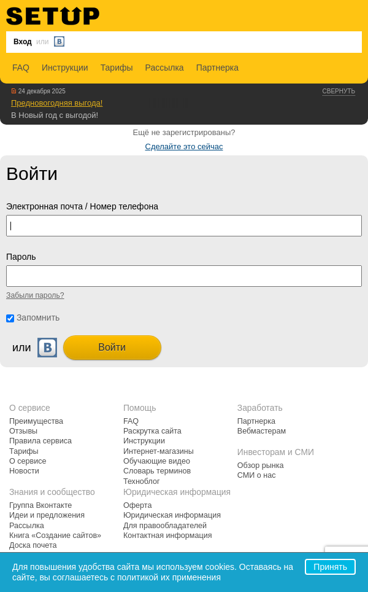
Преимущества (36, 421)
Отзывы (23, 431)
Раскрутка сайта (152, 431)
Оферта (137, 505)
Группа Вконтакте (40, 505)
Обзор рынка (260, 465)
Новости (24, 471)
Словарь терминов (157, 471)
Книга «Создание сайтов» (55, 535)
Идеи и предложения (47, 515)
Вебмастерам (261, 431)
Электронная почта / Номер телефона (82, 206)
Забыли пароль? (35, 295)
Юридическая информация (172, 515)
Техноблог (141, 481)
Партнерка (217, 67)
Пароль (21, 257)
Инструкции (65, 67)
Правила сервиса (40, 441)
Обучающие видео (156, 461)
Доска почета (33, 545)
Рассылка (164, 67)
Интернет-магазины (158, 451)
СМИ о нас (256, 475)
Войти (112, 347)
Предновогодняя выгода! (56, 102)
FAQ (20, 67)
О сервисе (28, 461)
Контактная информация (167, 535)
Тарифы (117, 67)
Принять (330, 567)
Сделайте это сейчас (184, 146)
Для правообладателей (165, 525)
